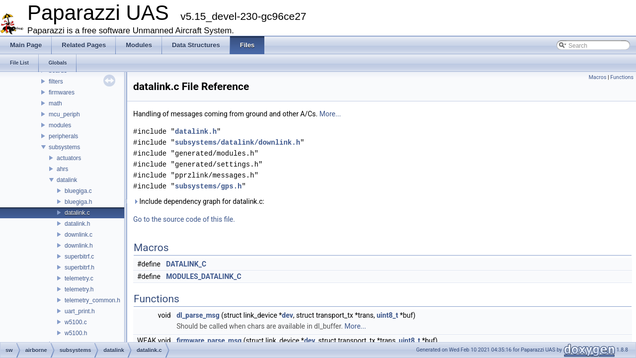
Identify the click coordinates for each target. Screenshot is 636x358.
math (55, 103)
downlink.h (79, 245)
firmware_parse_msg (208, 341)
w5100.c (76, 322)
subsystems (64, 147)
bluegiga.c (78, 190)
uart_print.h (80, 311)
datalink (67, 180)
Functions (622, 77)
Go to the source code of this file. (184, 219)
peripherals (63, 136)
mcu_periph (64, 114)
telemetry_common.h (92, 300)
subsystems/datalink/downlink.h (237, 142)
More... (330, 114)
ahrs (62, 169)
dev (287, 315)
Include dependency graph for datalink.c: (198, 201)
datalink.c (77, 212)
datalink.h (77, 223)
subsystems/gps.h (208, 186)
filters (56, 81)
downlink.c (78, 234)
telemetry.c (79, 278)
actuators (69, 158)
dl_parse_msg (198, 315)
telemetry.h (79, 289)
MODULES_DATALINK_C (203, 276)
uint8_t (387, 315)
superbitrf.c (79, 256)
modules (60, 125)
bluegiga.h (78, 201)
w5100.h (76, 333)
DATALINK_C (186, 264)
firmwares (62, 92)
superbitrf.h (79, 267)
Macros (598, 77)
